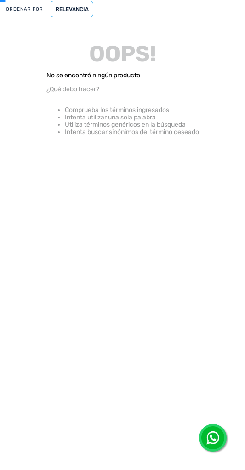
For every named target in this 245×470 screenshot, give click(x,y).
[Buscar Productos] (166, 40)
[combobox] (122, 40)
